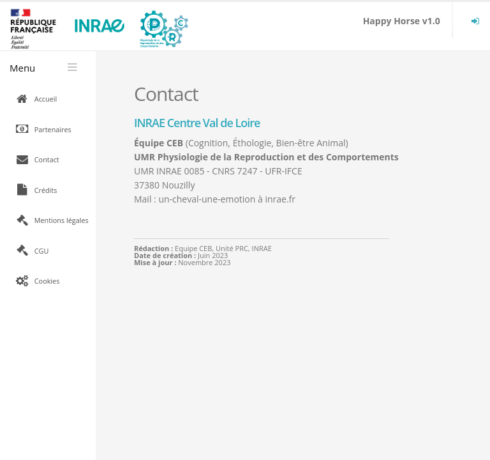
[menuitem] (475, 21)
